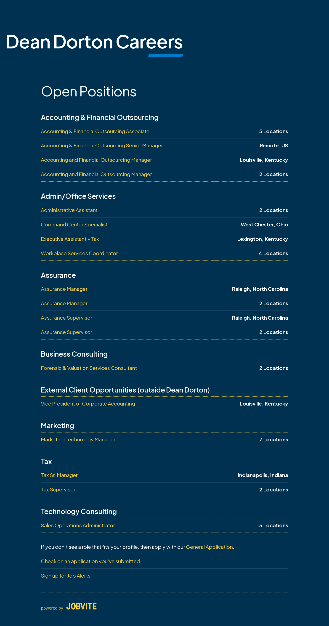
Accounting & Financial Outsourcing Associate (95, 131)
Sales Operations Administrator (78, 525)
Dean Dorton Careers (94, 41)
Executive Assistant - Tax (70, 239)
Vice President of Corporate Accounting (88, 403)
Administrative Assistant (69, 210)
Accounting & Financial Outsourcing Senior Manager (102, 145)
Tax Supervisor (58, 489)
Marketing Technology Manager (78, 439)
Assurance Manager (64, 289)
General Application (209, 547)
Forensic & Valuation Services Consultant (89, 368)
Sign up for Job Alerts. (66, 575)
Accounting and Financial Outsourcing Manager (96, 159)
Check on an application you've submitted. (91, 561)
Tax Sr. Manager (59, 475)
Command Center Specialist (74, 224)
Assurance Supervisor (66, 317)
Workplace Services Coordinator (79, 253)
